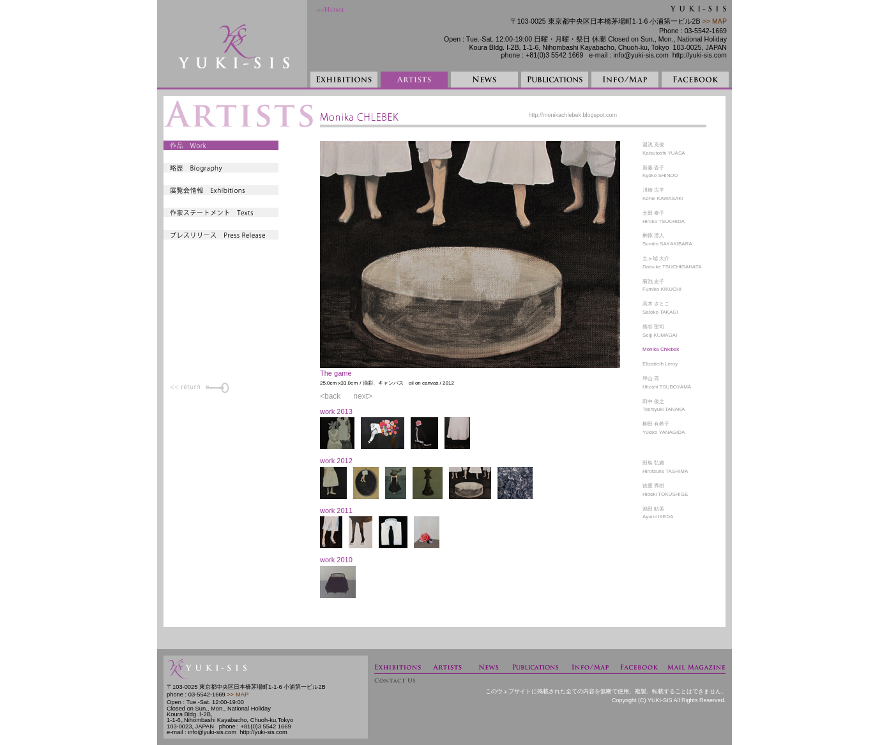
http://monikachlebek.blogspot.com (572, 115)
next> (362, 396)
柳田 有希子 (655, 424)
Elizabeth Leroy (660, 364)
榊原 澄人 (653, 235)
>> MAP (714, 21)
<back (330, 396)
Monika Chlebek (660, 349)
